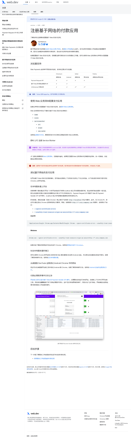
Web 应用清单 (47, 156)
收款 (43, 25)
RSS (116, 428)
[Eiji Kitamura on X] (39, 44)
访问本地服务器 (53, 258)
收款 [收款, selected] (35, 12)
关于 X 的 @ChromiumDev (120, 416)
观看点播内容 (51, 19)
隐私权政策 (34, 436)
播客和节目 (103, 425)
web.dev (32, 25)
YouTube (117, 420)
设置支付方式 (39, 135)
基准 (36, 2)
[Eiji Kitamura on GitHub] (42, 44)
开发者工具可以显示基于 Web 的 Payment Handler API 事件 (50, 280)
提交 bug (86, 416)
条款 (28, 436)
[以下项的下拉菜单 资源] (30, 2)
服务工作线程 (68, 49)
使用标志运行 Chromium (75, 245)
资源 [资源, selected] (26, 2)
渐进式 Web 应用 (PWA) (53, 49)
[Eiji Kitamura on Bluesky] (47, 44)
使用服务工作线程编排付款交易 (44, 359)
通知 (42, 12)
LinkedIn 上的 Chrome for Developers (121, 424)
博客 (57, 2)
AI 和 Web (5, 12)
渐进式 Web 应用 (24, 12)
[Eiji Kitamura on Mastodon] (44, 44)
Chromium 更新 (104, 419)
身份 (13, 12)
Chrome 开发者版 (105, 416)
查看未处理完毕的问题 (90, 419)
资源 (4, 8)
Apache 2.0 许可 (83, 367)
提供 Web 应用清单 (67, 107)
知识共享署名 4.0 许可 (55, 367)
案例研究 (65, 2)
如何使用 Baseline (47, 2)
